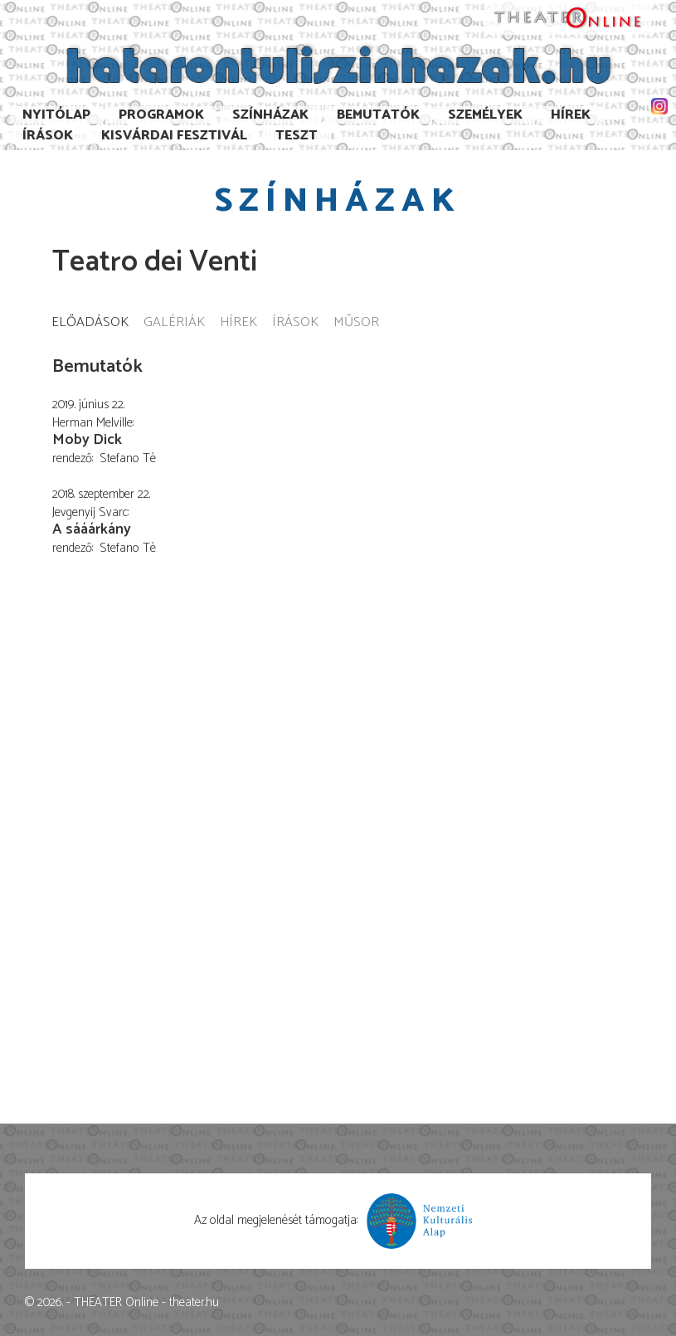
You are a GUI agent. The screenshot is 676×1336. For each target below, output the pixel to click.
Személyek (485, 115)
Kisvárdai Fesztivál (174, 135)
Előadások (90, 323)
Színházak (270, 115)
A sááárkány (91, 529)
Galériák (174, 323)
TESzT (296, 135)
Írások (47, 135)
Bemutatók (378, 115)
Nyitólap (56, 115)
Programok (161, 115)
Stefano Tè (128, 458)
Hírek (571, 115)
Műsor (356, 323)
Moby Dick (87, 439)
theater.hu (194, 1302)
